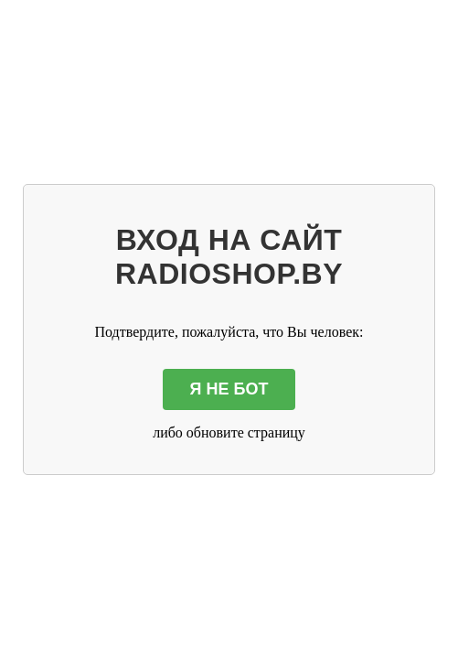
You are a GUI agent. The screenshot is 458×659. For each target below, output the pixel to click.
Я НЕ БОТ (229, 389)
